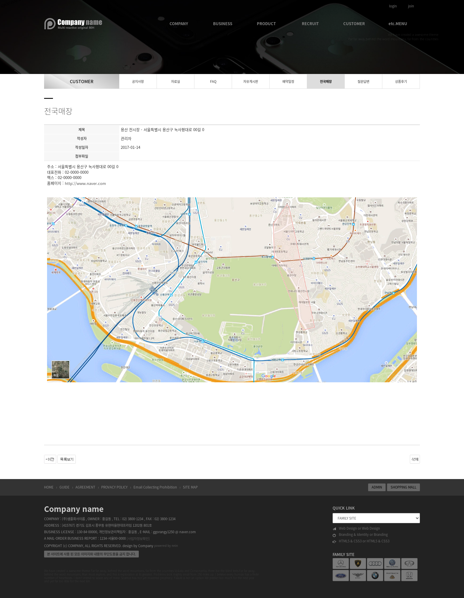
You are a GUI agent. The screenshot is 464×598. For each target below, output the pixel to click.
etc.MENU (398, 23)
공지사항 (138, 81)
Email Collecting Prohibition (155, 487)
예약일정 (288, 81)
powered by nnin (166, 546)
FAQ (213, 81)
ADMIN (377, 487)
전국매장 (326, 81)
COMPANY (179, 23)
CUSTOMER (354, 23)
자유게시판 (250, 81)
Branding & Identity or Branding (360, 534)
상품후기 (401, 81)
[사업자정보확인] (138, 538)
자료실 (175, 81)
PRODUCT (266, 23)
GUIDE (64, 487)
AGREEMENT (85, 487)
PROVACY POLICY (114, 487)
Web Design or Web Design (356, 528)
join (411, 6)
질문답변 (363, 81)
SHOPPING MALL (403, 487)
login (393, 6)
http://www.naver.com (85, 183)
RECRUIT (310, 23)
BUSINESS (222, 23)
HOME (49, 487)
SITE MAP (190, 487)
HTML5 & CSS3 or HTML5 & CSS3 (361, 541)
